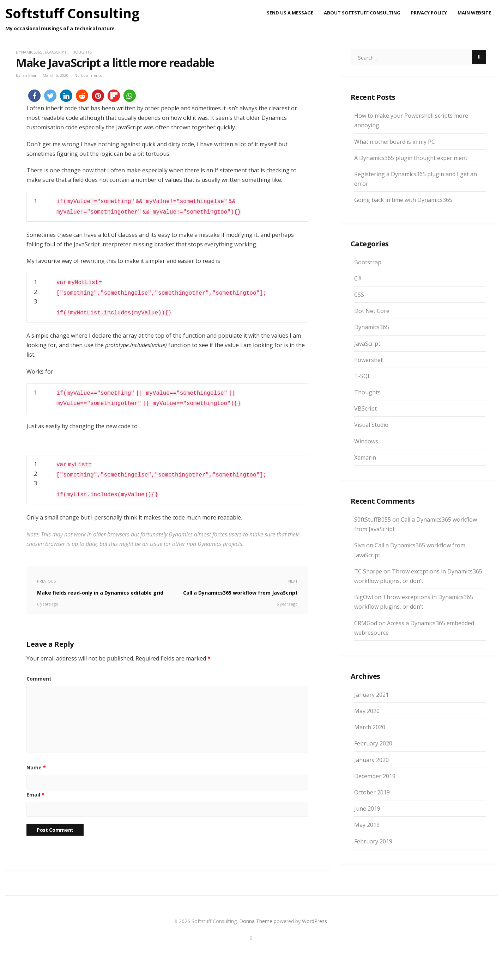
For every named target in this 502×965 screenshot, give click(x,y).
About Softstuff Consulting (362, 13)
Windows (366, 441)
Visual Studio (371, 425)
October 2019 (372, 792)
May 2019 (367, 825)
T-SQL (362, 376)
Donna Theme (256, 921)
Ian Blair (29, 75)
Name (36, 767)
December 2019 (374, 776)
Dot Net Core (371, 311)
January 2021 (371, 695)
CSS (359, 295)
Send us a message (290, 13)
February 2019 (373, 841)
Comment (39, 678)
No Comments (88, 75)
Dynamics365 (29, 52)
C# (358, 278)
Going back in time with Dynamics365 (403, 200)
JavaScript (56, 52)
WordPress (314, 921)
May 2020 (367, 711)
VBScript (365, 408)
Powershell (368, 360)
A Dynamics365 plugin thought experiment (410, 158)
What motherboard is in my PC (394, 142)
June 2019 (367, 808)
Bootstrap (367, 262)
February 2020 (373, 743)
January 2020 (371, 760)
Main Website (474, 13)
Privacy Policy (429, 13)
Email (35, 794)
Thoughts (81, 52)
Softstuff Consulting (72, 13)
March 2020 (369, 727)
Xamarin (365, 457)
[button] (34, 96)
